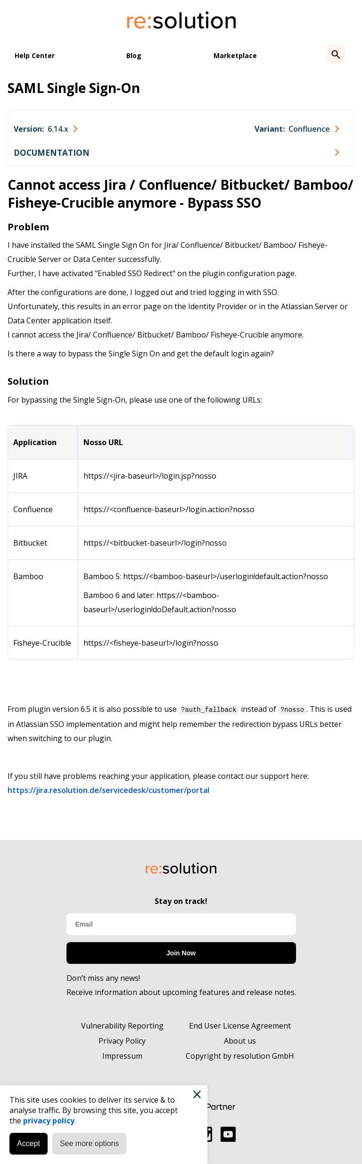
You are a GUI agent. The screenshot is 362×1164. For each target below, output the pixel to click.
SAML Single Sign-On (74, 88)
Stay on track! (181, 900)
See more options (89, 1143)
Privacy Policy (122, 1040)
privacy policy (48, 1120)
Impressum (122, 1055)
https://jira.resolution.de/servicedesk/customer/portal (108, 789)
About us (240, 1040)
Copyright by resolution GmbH (240, 1055)
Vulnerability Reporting (122, 1025)
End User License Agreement (240, 1025)
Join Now (181, 952)
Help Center (35, 55)
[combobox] (45, 129)
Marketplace (235, 55)
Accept (28, 1143)
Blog (133, 55)
